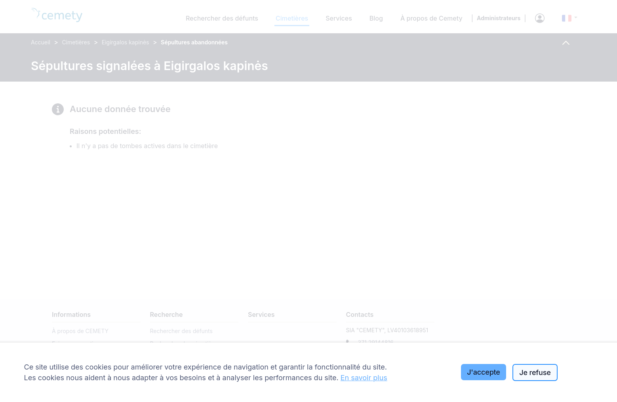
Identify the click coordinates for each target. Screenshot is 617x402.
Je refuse (534, 372)
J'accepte (483, 372)
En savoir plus (364, 377)
